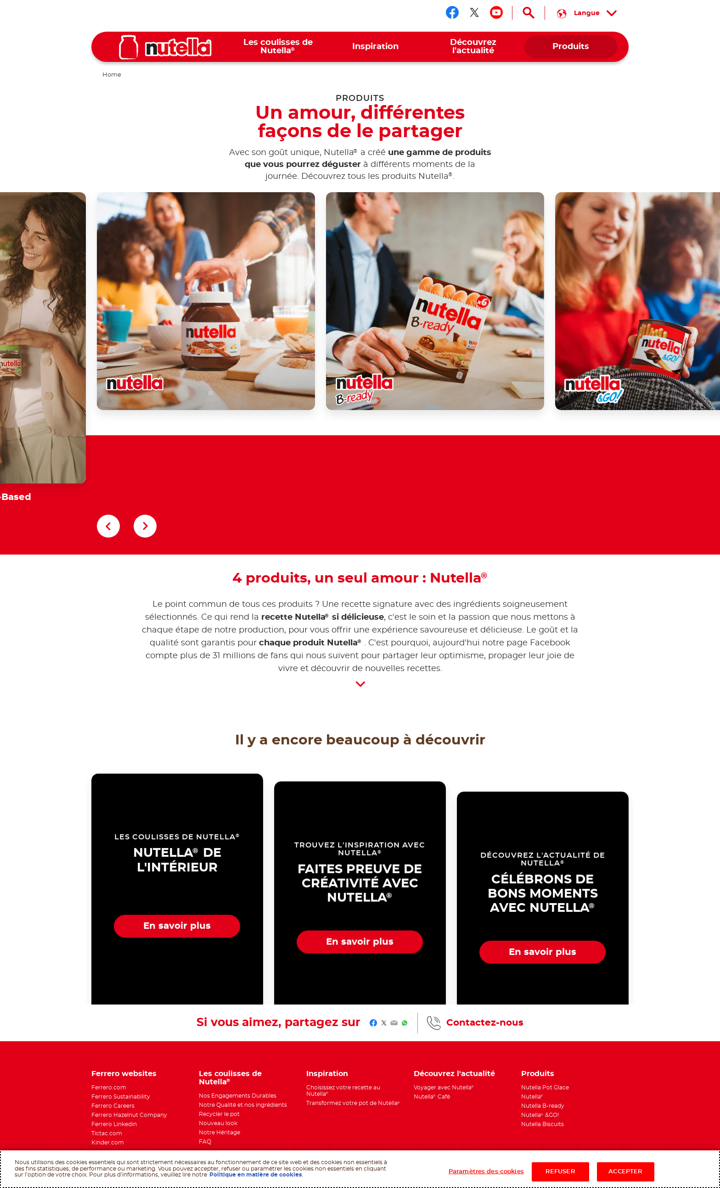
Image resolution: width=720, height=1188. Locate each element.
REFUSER (560, 1172)
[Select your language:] (586, 13)
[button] (108, 452)
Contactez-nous (484, 949)
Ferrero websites (124, 1000)
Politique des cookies (213, 1144)
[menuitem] (278, 47)
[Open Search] (528, 13)
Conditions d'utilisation (269, 1144)
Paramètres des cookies (486, 1172)
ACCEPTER (625, 1172)
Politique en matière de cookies (255, 1174)
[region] (360, 1168)
